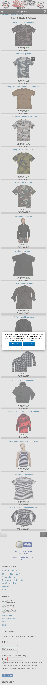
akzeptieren (15, 344)
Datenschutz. (32, 340)
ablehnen (29, 344)
